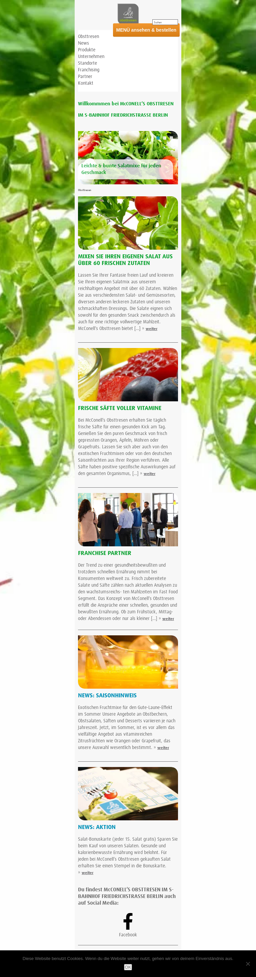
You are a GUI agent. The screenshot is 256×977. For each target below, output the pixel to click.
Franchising (88, 70)
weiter (151, 329)
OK (128, 967)
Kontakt (85, 83)
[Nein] (247, 963)
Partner (85, 76)
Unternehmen (91, 56)
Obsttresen (88, 36)
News (83, 43)
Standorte (87, 63)
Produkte (86, 50)
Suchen (158, 22)
